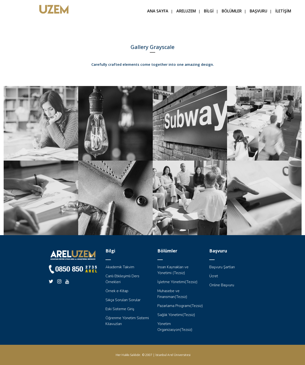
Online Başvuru (221, 285)
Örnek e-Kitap (116, 290)
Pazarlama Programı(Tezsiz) (180, 305)
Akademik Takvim (119, 267)
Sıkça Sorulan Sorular (123, 300)
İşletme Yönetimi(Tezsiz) (177, 281)
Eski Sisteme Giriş (119, 309)
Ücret (213, 276)
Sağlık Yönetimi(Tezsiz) (176, 314)
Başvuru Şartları (222, 267)
